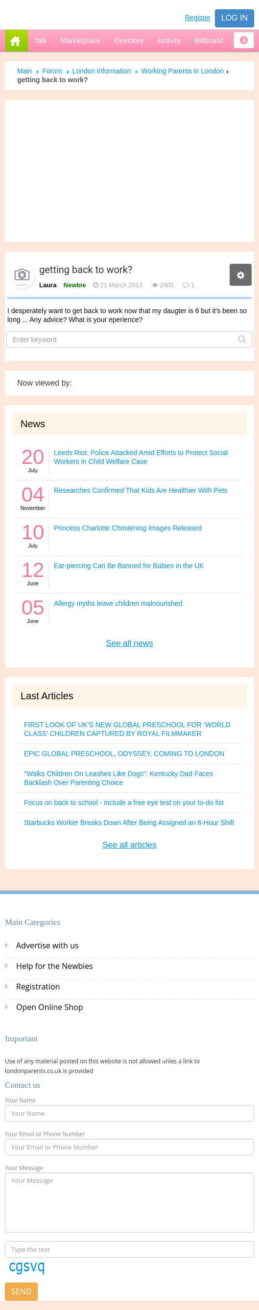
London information (101, 71)
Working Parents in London (182, 71)
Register (198, 18)
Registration (38, 986)
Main (24, 71)
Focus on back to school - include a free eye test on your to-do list (124, 802)
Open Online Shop (49, 1007)
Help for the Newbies (54, 966)
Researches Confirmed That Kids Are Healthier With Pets (141, 490)
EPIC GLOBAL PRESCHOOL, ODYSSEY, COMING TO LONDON (124, 754)
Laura (47, 285)
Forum (52, 71)
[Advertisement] (130, 170)
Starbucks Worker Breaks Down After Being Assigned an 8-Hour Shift (129, 823)
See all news (129, 643)
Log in (234, 18)
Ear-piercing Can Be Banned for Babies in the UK (129, 566)
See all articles (129, 845)
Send (21, 1291)
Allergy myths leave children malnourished (118, 603)
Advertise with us (47, 945)
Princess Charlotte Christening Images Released (128, 528)
